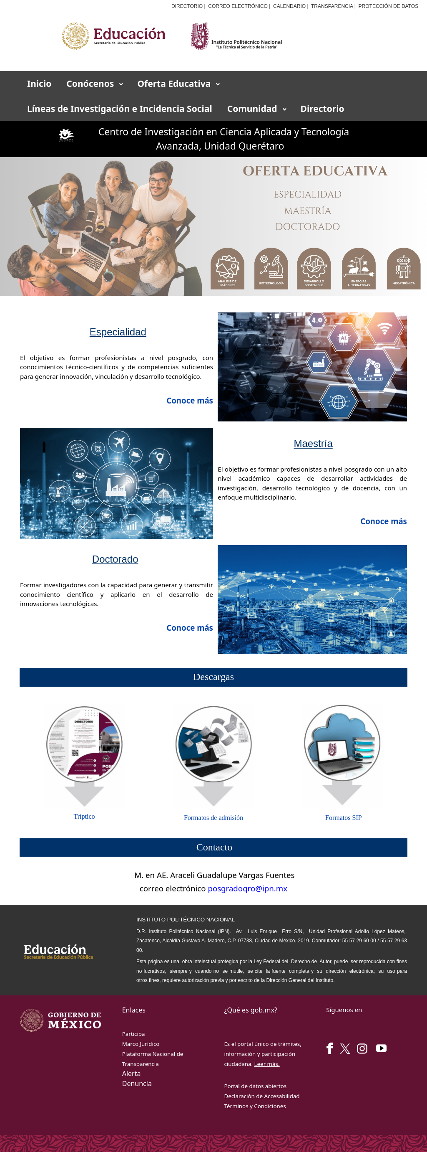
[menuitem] (39, 83)
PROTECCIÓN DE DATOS (389, 6)
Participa (133, 1034)
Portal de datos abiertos (255, 1086)
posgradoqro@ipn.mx (247, 888)
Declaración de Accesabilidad (261, 1096)
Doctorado (115, 559)
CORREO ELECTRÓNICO (238, 6)
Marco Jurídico (141, 1044)
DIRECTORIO (187, 6)
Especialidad (118, 331)
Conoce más (383, 521)
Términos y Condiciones (255, 1106)
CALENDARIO (289, 6)
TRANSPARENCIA (332, 6)
